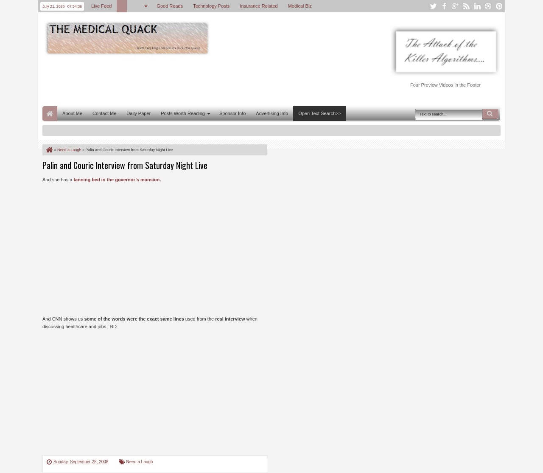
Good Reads (170, 5)
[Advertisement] (196, 80)
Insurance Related (258, 5)
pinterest (499, 6)
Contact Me (104, 113)
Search (490, 114)
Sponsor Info (232, 113)
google (455, 6)
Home (49, 113)
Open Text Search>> (319, 113)
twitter (433, 6)
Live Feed (101, 5)
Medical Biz (300, 5)
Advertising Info (272, 113)
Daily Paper (138, 113)
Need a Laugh (139, 461)
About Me (72, 113)
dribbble (488, 6)
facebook (444, 6)
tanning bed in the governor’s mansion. (117, 179)
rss (466, 6)
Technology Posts (211, 5)
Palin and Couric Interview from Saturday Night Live (124, 165)
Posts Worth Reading (183, 113)
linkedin (477, 6)
